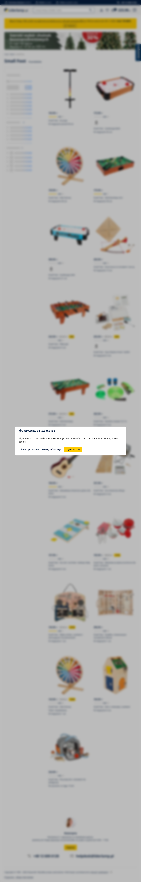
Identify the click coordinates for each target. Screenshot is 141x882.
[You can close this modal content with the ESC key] (70, 441)
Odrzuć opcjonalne (29, 449)
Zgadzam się (73, 449)
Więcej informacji (51, 449)
